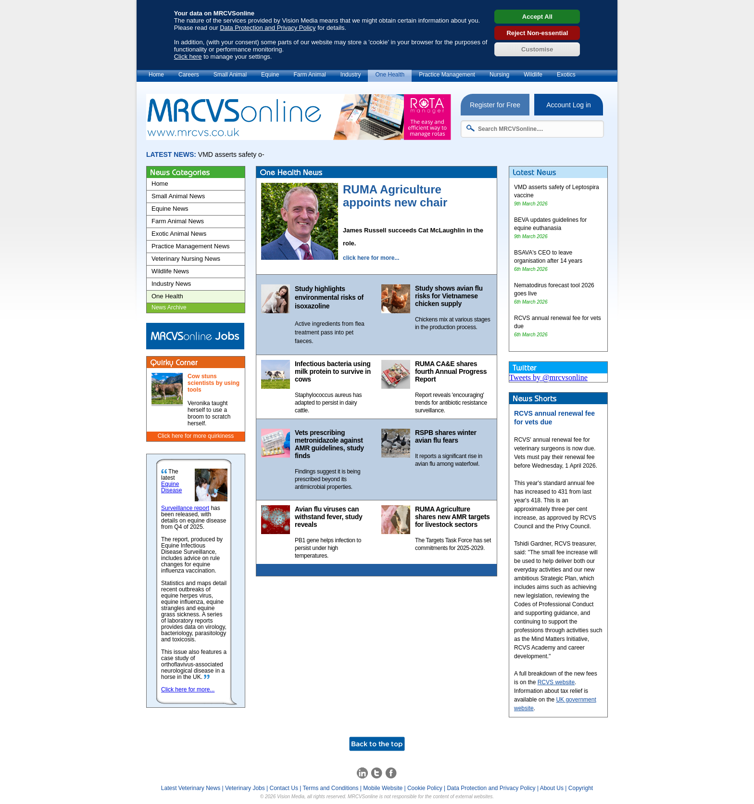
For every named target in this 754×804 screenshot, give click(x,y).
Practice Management (447, 74)
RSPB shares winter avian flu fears (446, 436)
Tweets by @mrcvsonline (548, 377)
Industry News (171, 283)
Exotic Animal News (178, 233)
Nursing (499, 74)
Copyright (580, 788)
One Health (389, 74)
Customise (537, 49)
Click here (188, 56)
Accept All (537, 16)
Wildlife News (170, 271)
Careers (188, 74)
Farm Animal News (177, 221)
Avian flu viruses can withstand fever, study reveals (328, 516)
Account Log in (568, 105)
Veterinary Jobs (245, 788)
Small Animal (230, 74)
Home (156, 74)
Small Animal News (178, 196)
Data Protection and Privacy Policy (267, 27)
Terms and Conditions (330, 788)
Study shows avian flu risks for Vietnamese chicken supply (449, 295)
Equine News (169, 208)
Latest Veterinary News (190, 788)
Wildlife (533, 74)
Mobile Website (382, 788)
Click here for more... (187, 689)
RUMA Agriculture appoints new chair (395, 196)
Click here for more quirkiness (196, 436)
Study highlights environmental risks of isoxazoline (329, 297)
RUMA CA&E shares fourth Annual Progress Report (451, 371)
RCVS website (556, 682)
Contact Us (284, 788)
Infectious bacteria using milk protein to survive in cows (333, 371)
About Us (552, 788)
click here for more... (371, 258)
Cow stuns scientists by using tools (213, 383)
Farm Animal (309, 74)
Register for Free (495, 105)
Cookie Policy (424, 788)
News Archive (169, 307)
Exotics (566, 74)
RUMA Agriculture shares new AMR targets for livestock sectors (452, 516)
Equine (270, 74)
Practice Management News (190, 246)
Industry (350, 74)
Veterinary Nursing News (185, 258)
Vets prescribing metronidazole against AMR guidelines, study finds (329, 444)
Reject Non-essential (537, 33)
